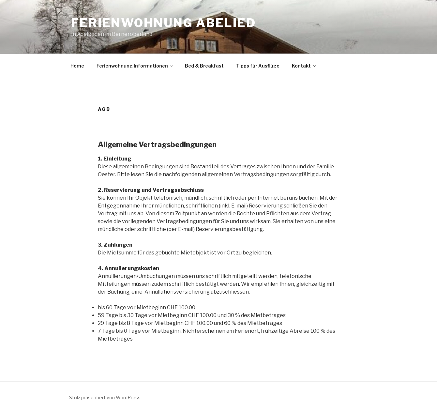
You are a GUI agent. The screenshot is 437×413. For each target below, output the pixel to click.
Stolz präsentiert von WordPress (105, 397)
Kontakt (304, 66)
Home (77, 66)
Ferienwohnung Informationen (135, 66)
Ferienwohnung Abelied (163, 23)
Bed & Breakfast (204, 66)
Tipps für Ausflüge (257, 66)
